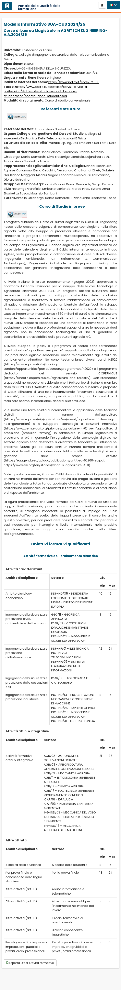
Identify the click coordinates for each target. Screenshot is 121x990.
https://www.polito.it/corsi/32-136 (73, 82)
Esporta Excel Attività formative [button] (30, 963)
